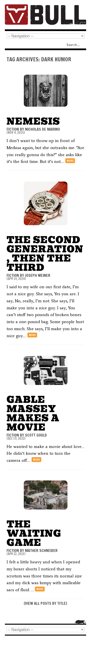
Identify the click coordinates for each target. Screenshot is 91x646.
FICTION (13, 129)
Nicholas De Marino (42, 129)
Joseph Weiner (37, 275)
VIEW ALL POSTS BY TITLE (45, 603)
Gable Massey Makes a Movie (33, 413)
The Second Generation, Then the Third (45, 253)
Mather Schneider (41, 550)
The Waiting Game (34, 533)
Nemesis (33, 121)
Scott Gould (36, 435)
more (70, 161)
